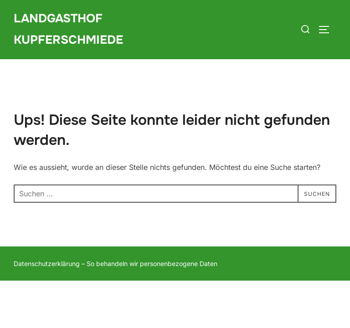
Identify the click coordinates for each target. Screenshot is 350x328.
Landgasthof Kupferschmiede (68, 29)
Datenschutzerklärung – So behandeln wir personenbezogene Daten (115, 263)
